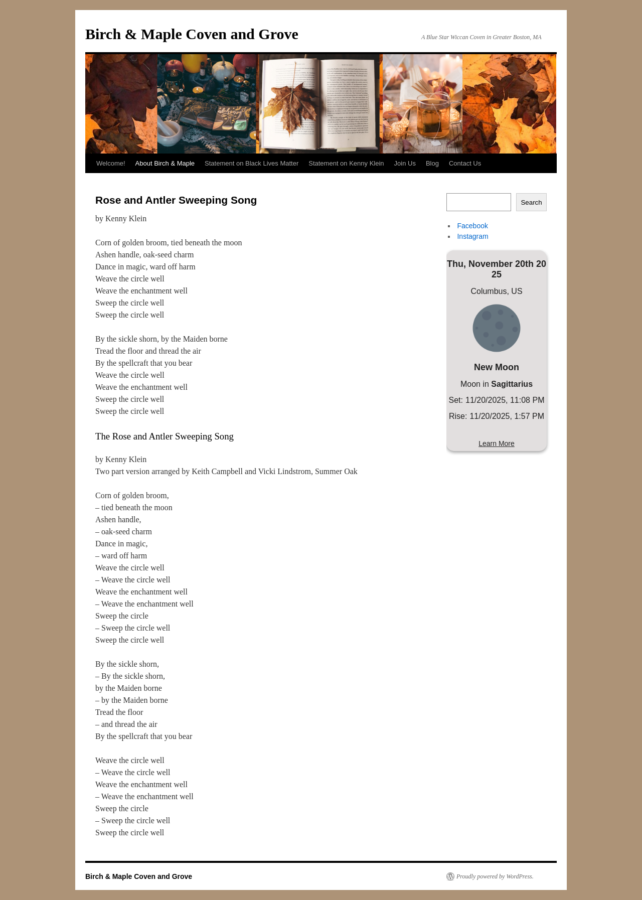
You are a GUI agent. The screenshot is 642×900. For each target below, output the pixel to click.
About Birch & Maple (165, 163)
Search (531, 202)
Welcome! (110, 163)
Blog (432, 163)
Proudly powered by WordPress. (495, 876)
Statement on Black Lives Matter (251, 163)
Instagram (472, 236)
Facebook (471, 226)
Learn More (496, 443)
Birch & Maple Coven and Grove (191, 34)
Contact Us (465, 163)
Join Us (405, 163)
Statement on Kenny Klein (346, 163)
